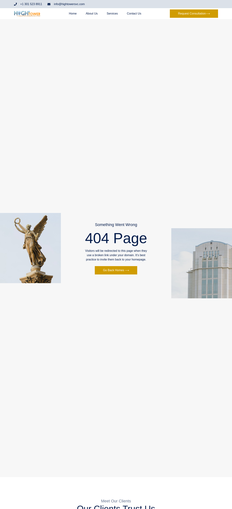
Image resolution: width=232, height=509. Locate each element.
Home (73, 13)
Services (112, 13)
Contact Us (134, 13)
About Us (92, 13)
